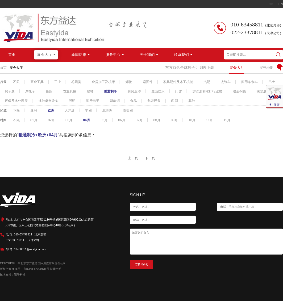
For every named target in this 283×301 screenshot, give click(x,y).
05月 (104, 120)
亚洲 (33, 110)
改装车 (226, 82)
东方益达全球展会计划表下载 (189, 68)
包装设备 (154, 101)
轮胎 (49, 91)
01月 (33, 120)
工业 (57, 82)
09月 (174, 120)
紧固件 (148, 82)
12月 (227, 120)
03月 (69, 120)
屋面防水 (158, 91)
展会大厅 (16, 68)
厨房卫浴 (134, 91)
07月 (139, 120)
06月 (121, 120)
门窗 (178, 91)
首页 (3, 68)
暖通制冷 (110, 91)
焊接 (128, 82)
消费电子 (92, 101)
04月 (86, 120)
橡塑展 (261, 91)
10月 (192, 120)
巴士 (271, 82)
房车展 (10, 91)
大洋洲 (70, 110)
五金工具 (37, 82)
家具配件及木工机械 (178, 82)
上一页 (133, 158)
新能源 (115, 101)
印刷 (174, 101)
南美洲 (128, 110)
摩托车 (30, 91)
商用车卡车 (249, 82)
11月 (209, 120)
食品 (133, 101)
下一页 (150, 158)
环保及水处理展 (16, 101)
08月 (156, 120)
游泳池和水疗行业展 (207, 91)
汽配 (207, 82)
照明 (72, 101)
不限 (16, 82)
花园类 (76, 82)
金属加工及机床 (103, 82)
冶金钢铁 (239, 91)
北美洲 (107, 110)
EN (281, 4)
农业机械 (69, 91)
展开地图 (266, 68)
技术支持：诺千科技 (12, 274)
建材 (90, 91)
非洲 (88, 110)
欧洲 (51, 110)
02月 (51, 120)
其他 (191, 101)
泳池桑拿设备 (48, 101)
